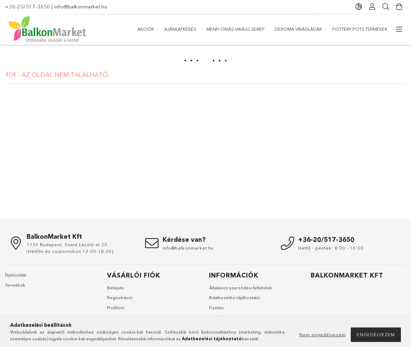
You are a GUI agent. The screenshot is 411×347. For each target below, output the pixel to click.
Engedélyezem (376, 334)
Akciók (145, 29)
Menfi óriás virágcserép (235, 29)
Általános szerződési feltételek (240, 287)
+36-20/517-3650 (27, 6)
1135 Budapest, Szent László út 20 (67, 244)
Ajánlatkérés (180, 29)
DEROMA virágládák (298, 29)
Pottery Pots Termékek (359, 29)
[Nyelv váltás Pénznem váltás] (359, 6)
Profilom (115, 307)
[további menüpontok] (399, 29)
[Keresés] (385, 6)
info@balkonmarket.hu (80, 6)
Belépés (115, 287)
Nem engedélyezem (322, 334)
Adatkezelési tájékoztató (234, 297)
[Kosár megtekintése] (399, 6)
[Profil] (372, 6)
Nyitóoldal (15, 275)
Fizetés (216, 307)
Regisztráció (120, 297)
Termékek (15, 285)
